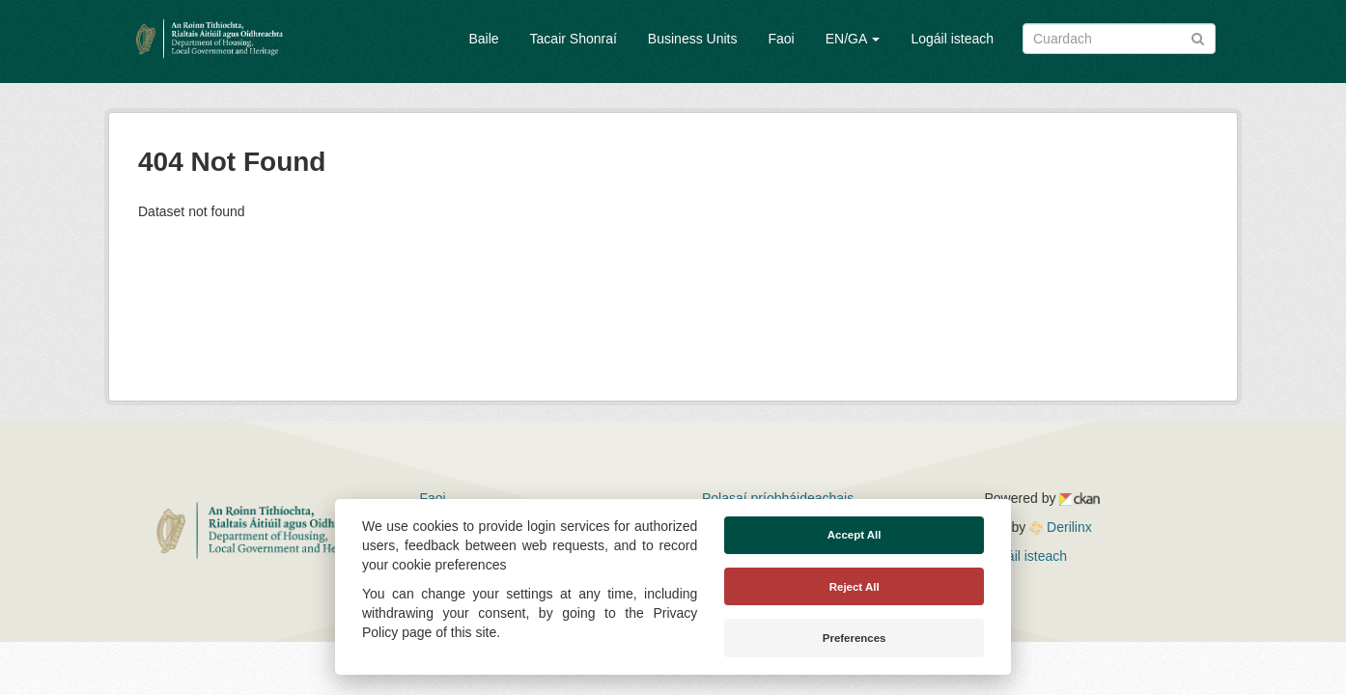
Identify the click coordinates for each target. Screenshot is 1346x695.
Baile (483, 38)
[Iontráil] (1198, 37)
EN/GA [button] (853, 38)
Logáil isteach (952, 38)
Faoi (781, 38)
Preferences (854, 638)
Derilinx (1060, 527)
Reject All (854, 587)
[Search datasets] (1119, 38)
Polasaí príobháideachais (778, 498)
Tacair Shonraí (573, 38)
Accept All (854, 535)
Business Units (693, 38)
